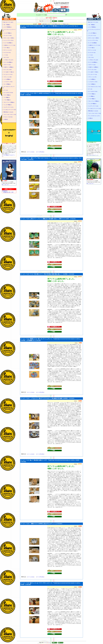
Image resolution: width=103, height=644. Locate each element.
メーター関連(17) (91, 98)
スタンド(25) (6, 57)
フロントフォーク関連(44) (8, 102)
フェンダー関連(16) (92, 103)
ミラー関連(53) (6, 97)
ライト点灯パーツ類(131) (8, 72)
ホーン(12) (5, 90)
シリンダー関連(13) (92, 33)
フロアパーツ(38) (7, 64)
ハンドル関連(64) (7, 79)
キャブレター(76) (7, 52)
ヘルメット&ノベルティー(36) (94, 113)
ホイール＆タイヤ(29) (92, 91)
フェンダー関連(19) (7, 104)
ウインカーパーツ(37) (7, 74)
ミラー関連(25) (91, 96)
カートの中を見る (40, 151)
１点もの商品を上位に (56, 24)
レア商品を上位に (65, 24)
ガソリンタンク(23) (92, 69)
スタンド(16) (90, 57)
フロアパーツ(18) (91, 64)
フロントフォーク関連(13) (93, 101)
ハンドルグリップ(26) (7, 81)
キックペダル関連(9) (92, 42)
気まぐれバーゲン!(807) (8, 22)
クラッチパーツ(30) (7, 35)
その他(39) (5, 119)
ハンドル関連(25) (91, 79)
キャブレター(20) (91, 52)
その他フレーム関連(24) (93, 67)
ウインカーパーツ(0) (92, 74)
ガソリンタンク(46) (7, 69)
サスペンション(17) (7, 50)
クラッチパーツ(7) (92, 35)
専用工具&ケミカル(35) (8, 112)
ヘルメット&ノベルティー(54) (9, 114)
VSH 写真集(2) (6, 24)
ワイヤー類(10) (91, 47)
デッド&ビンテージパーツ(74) (94, 108)
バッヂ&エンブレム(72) (8, 59)
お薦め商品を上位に (46, 24)
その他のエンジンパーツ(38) (9, 45)
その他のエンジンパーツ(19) (94, 45)
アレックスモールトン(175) (93, 115)
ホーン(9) (90, 89)
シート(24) (90, 55)
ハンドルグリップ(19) (92, 81)
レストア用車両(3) (92, 27)
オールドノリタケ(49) (7, 116)
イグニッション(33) (92, 76)
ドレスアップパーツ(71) (8, 107)
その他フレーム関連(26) (8, 67)
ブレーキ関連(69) (7, 84)
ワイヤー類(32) (6, 47)
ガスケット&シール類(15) (93, 37)
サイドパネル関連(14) (92, 62)
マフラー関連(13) (91, 93)
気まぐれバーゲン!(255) (93, 22)
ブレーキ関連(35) (91, 84)
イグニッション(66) (7, 76)
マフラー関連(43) (7, 95)
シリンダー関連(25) (7, 33)
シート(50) (5, 55)
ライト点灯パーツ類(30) (93, 72)
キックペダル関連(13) (7, 42)
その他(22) (90, 118)
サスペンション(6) (92, 50)
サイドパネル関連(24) (7, 62)
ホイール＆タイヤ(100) (8, 92)
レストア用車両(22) (7, 27)
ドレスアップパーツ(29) (93, 106)
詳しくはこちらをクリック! (92, 155)
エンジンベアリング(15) (8, 40)
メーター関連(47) (7, 99)
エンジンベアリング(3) (93, 40)
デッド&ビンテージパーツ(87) (9, 109)
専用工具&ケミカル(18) (93, 110)
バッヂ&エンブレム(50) (93, 59)
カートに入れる (30, 151)
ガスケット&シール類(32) (8, 37)
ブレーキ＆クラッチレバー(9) (94, 86)
